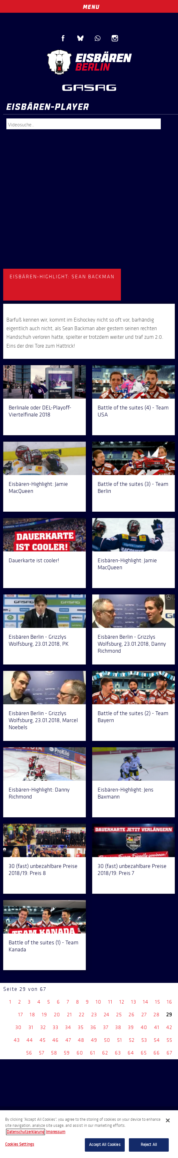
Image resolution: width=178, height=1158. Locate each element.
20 (57, 1014)
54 (157, 1040)
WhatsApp (97, 38)
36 (93, 1027)
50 (107, 1040)
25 (119, 1014)
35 (81, 1027)
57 (41, 1052)
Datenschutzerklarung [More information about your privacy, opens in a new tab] (25, 1131)
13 (133, 1001)
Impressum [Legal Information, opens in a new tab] (55, 1131)
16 (169, 1001)
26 (132, 1014)
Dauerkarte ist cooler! (34, 560)
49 (94, 1040)
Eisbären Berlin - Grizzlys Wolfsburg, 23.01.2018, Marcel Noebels (43, 720)
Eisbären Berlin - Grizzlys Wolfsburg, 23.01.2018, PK (39, 640)
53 (144, 1040)
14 (145, 1001)
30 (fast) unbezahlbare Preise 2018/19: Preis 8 (43, 870)
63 (118, 1052)
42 (169, 1027)
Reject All (149, 1144)
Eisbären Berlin (89, 62)
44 (29, 1040)
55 (169, 1040)
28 (156, 1014)
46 (55, 1040)
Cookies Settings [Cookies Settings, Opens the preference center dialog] (19, 1144)
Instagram (115, 38)
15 (157, 1001)
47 (68, 1040)
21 (69, 1014)
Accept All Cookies (104, 1144)
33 (55, 1027)
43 (17, 1040)
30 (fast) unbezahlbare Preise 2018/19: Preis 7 (132, 870)
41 (156, 1027)
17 (20, 1014)
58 (54, 1052)
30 (18, 1027)
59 (67, 1052)
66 (156, 1052)
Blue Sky (80, 38)
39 (131, 1027)
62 (105, 1052)
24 (106, 1014)
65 (144, 1052)
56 (29, 1052)
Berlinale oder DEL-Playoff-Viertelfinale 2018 (40, 411)
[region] (89, 1134)
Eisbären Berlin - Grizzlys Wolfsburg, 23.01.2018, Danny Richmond (132, 643)
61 (92, 1052)
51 (119, 1040)
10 (98, 1001)
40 (144, 1027)
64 (131, 1052)
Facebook (63, 38)
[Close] (168, 1120)
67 (169, 1052)
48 (81, 1040)
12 (121, 1001)
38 (118, 1027)
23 (94, 1014)
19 (44, 1014)
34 (68, 1027)
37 (105, 1027)
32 (43, 1027)
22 (82, 1014)
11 (110, 1001)
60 (80, 1052)
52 (132, 1040)
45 (43, 1040)
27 (144, 1014)
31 (30, 1027)
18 (32, 1014)
